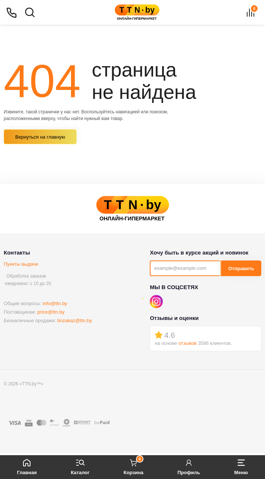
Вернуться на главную (40, 137)
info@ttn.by (55, 303)
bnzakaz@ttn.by (74, 320)
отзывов (187, 343)
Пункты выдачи (21, 264)
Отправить (241, 268)
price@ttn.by (50, 312)
